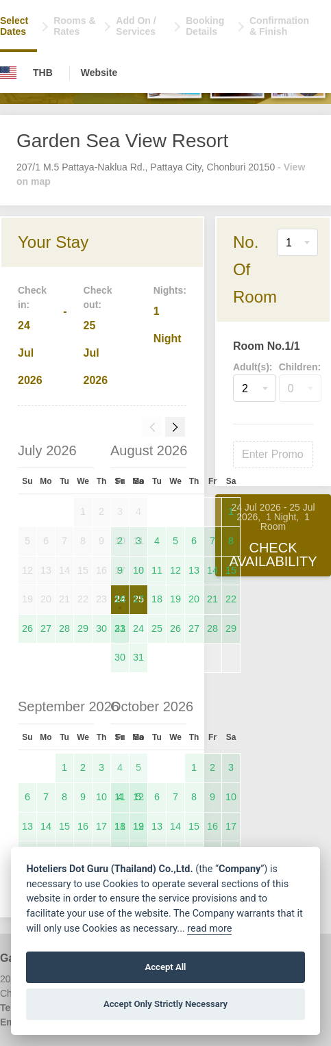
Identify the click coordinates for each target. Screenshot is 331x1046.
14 (212, 570)
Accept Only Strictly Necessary (165, 1004)
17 (138, 599)
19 (175, 599)
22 (230, 599)
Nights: (170, 290)
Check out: (98, 297)
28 (64, 628)
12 (175, 570)
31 (138, 657)
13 (193, 570)
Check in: (32, 297)
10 (138, 570)
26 (27, 628)
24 (138, 628)
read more (209, 928)
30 (101, 628)
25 (156, 628)
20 (193, 599)
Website (99, 72)
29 (82, 628)
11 (156, 570)
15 (230, 570)
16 (119, 599)
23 (119, 628)
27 (45, 628)
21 (212, 599)
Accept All (165, 967)
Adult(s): (253, 366)
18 (156, 599)
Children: (300, 366)
